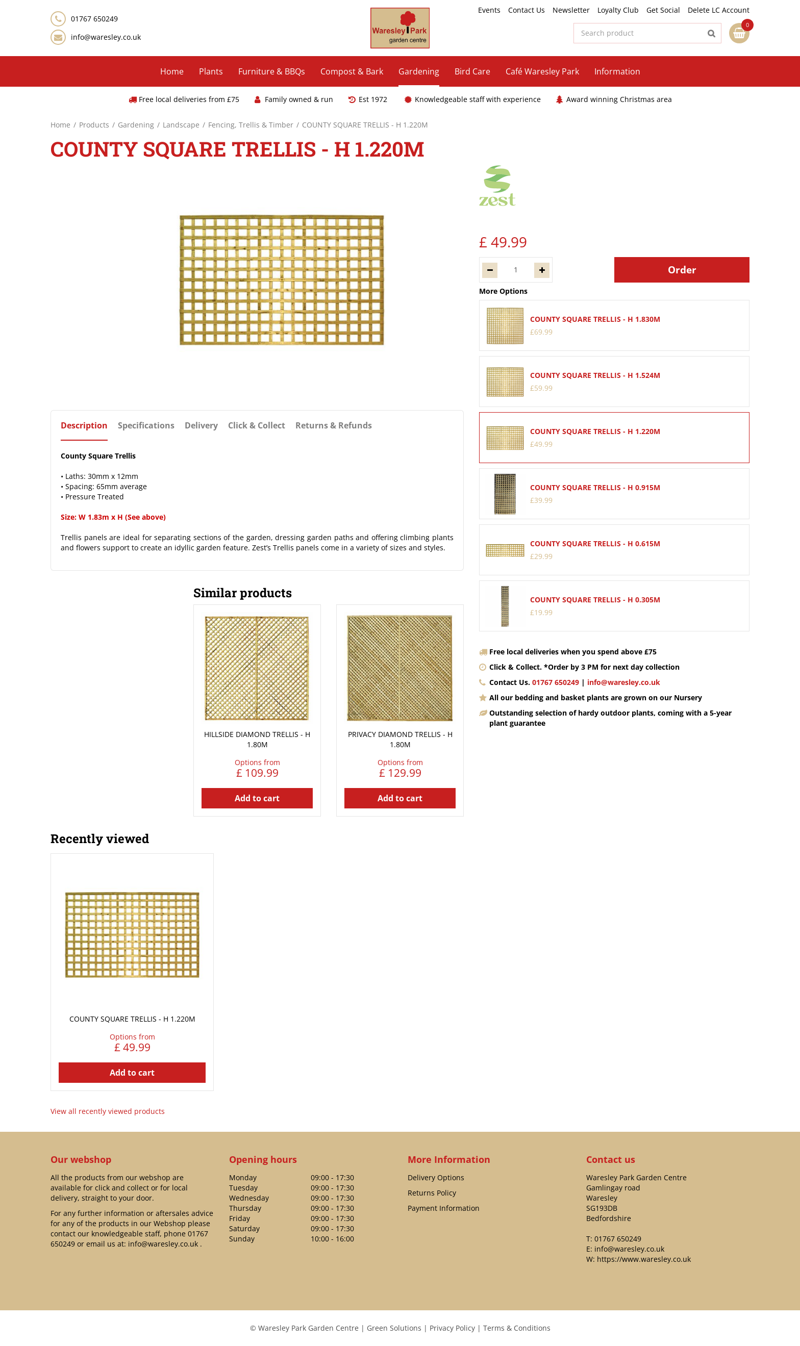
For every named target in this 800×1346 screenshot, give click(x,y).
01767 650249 (555, 682)
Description (84, 425)
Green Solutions (394, 1328)
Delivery (201, 425)
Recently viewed (100, 838)
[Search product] (647, 33)
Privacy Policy (452, 1328)
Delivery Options (436, 1177)
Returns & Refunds (333, 425)
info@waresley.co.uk (106, 37)
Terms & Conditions (517, 1328)
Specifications (146, 425)
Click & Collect (256, 425)
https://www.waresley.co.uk (644, 1259)
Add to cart (257, 798)
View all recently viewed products (108, 1111)
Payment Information (444, 1208)
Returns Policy (432, 1193)
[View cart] (739, 33)
